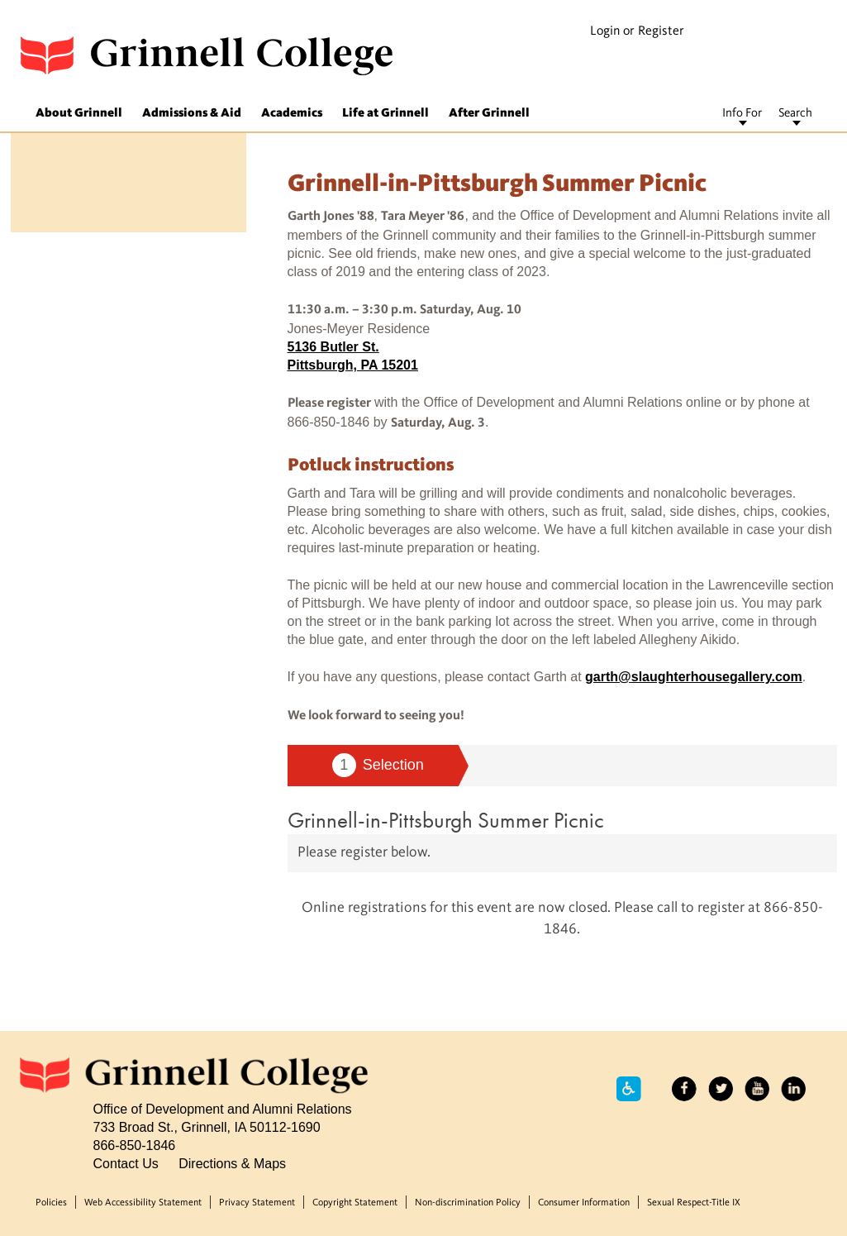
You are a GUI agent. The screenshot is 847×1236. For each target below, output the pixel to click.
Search (795, 113)
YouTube (757, 1088)
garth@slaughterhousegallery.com (693, 676)
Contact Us (126, 1163)
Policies (51, 1203)
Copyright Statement (354, 1203)
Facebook (684, 1088)
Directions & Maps (232, 1163)
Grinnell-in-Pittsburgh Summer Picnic (446, 819)
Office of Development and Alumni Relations (222, 1108)
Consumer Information (584, 1203)
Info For (742, 113)
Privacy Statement (257, 1203)
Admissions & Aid (191, 113)
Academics (291, 113)
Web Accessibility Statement (143, 1203)
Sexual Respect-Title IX (693, 1203)
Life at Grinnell (385, 113)
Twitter (720, 1088)
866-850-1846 (134, 1145)
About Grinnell (79, 113)
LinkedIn (793, 1088)
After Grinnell (489, 113)
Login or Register (637, 31)
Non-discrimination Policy (468, 1203)
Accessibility (628, 1088)
